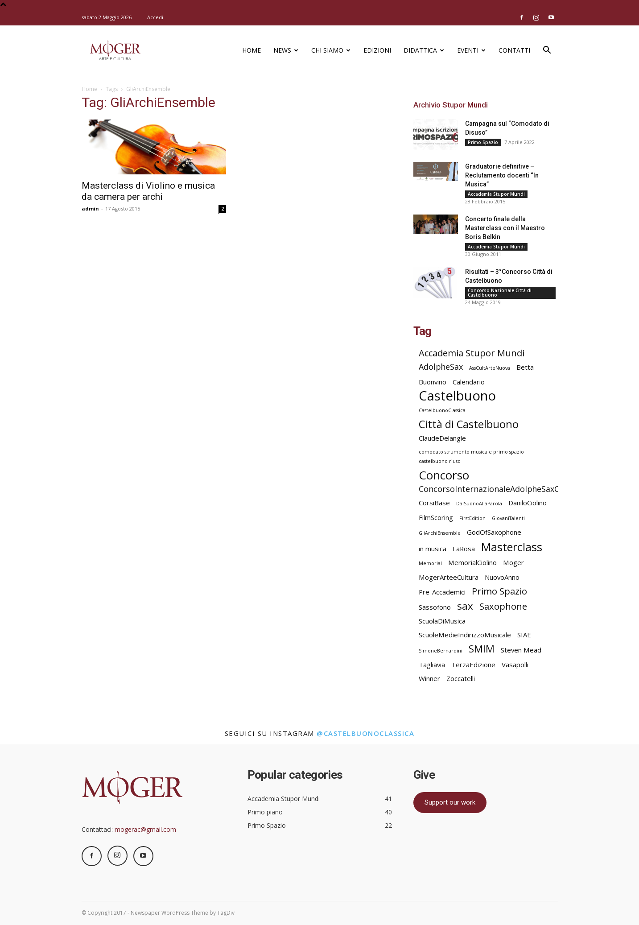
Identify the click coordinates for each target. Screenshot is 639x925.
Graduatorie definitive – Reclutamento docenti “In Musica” (502, 175)
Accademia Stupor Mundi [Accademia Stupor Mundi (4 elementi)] (471, 353)
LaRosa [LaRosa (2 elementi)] (464, 548)
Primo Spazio (483, 142)
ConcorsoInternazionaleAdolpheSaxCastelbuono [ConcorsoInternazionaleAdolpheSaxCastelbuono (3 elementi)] (510, 489)
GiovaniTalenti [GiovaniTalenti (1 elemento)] (508, 518)
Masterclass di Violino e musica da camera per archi (148, 191)
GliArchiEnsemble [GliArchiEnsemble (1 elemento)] (440, 533)
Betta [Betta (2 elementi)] (525, 367)
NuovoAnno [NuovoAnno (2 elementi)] (502, 577)
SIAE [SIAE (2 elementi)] (524, 634)
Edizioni (377, 50)
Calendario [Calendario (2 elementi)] (469, 381)
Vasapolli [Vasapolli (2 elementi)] (515, 664)
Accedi (155, 17)
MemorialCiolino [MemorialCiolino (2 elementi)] (472, 562)
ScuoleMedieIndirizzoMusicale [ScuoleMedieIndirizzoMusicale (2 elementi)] (465, 634)
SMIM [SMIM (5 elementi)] (482, 648)
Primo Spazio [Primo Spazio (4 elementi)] (499, 591)
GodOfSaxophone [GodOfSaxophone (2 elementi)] (494, 532)
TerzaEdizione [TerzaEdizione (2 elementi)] (473, 664)
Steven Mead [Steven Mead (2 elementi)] (521, 649)
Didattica (424, 50)
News (285, 50)
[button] (547, 51)
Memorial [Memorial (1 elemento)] (430, 563)
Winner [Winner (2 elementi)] (429, 678)
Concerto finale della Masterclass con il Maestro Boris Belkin (505, 227)
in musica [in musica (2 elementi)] (432, 548)
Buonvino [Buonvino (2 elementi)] (432, 381)
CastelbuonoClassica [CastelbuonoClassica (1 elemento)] (442, 410)
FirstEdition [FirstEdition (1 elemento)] (472, 518)
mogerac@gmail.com (145, 829)
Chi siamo (330, 50)
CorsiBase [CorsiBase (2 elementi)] (434, 502)
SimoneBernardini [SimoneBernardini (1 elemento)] (440, 651)
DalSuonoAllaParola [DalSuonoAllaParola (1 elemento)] (479, 503)
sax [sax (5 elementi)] (465, 606)
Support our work (450, 802)
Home (251, 50)
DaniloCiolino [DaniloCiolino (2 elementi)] (527, 502)
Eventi (471, 50)
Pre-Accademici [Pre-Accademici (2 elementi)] (442, 591)
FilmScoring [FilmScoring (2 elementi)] (436, 517)
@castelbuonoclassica (365, 733)
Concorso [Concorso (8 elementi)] (444, 475)
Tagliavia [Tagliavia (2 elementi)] (432, 664)
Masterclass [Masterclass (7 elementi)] (511, 547)
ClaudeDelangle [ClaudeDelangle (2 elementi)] (442, 438)
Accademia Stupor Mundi (496, 194)
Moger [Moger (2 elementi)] (513, 562)
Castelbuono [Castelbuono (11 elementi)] (457, 396)
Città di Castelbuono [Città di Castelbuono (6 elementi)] (469, 424)
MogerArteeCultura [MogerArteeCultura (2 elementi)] (448, 577)
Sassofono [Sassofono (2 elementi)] (435, 607)
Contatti (514, 50)
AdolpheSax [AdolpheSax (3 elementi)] (441, 367)
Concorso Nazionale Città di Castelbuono (500, 292)
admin (90, 208)
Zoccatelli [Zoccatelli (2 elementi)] (460, 678)
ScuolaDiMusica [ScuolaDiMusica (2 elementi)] (442, 620)
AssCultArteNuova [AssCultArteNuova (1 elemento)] (489, 368)
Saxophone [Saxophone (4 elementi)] (503, 606)
